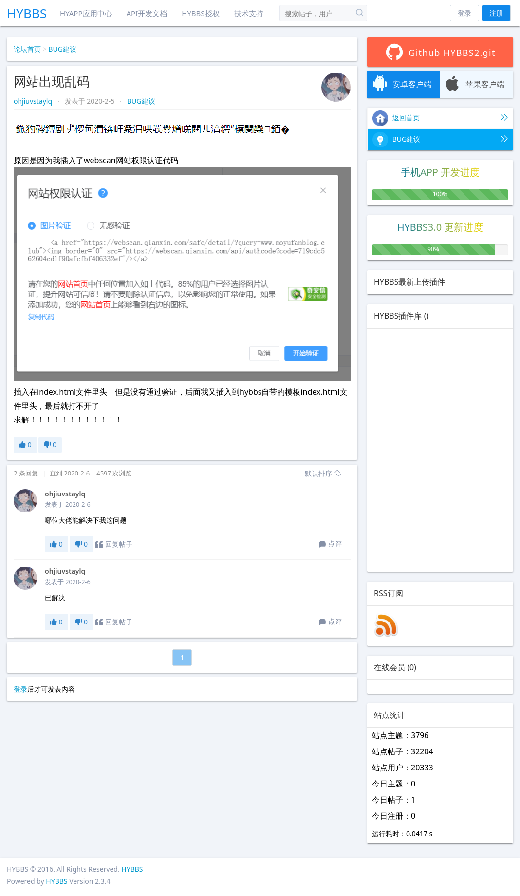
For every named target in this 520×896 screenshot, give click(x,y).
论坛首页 (27, 49)
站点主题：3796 (400, 735)
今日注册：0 (393, 815)
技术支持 (248, 13)
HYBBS (27, 13)
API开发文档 (147, 13)
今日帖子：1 (393, 799)
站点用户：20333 (402, 767)
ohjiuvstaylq (34, 101)
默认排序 (323, 473)
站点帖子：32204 (402, 751)
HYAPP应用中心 (85, 13)
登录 (464, 13)
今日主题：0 (393, 783)
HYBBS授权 (200, 13)
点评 (330, 544)
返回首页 (440, 118)
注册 (496, 13)
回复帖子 (113, 544)
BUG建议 (62, 49)
